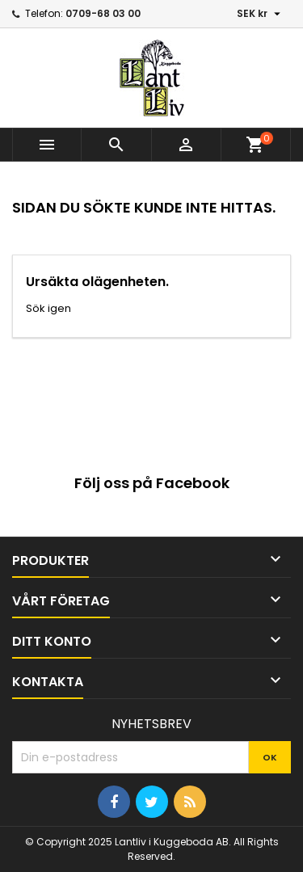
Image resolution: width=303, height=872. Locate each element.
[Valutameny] (260, 13)
